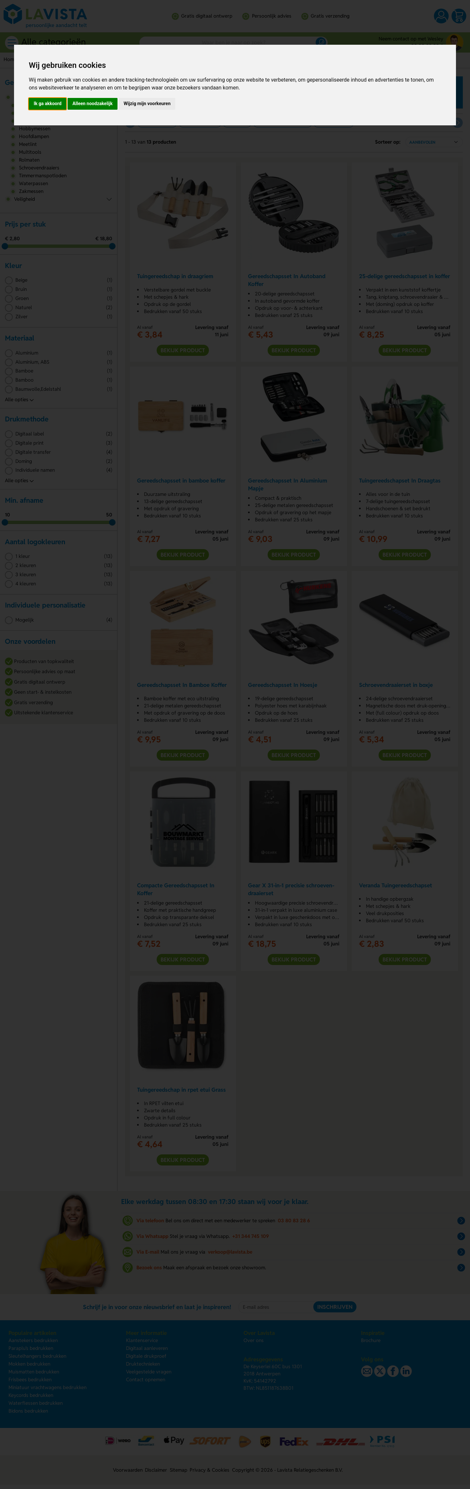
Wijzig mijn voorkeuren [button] (147, 103)
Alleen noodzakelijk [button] (92, 103)
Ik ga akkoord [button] (47, 103)
